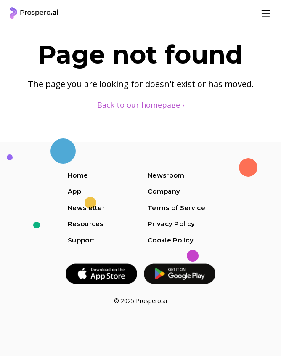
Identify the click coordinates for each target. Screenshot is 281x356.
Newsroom (166, 175)
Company (164, 191)
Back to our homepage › (140, 105)
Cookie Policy (171, 240)
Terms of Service (176, 208)
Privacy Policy (171, 224)
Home (78, 175)
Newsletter (86, 208)
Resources (85, 224)
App (74, 191)
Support (81, 240)
